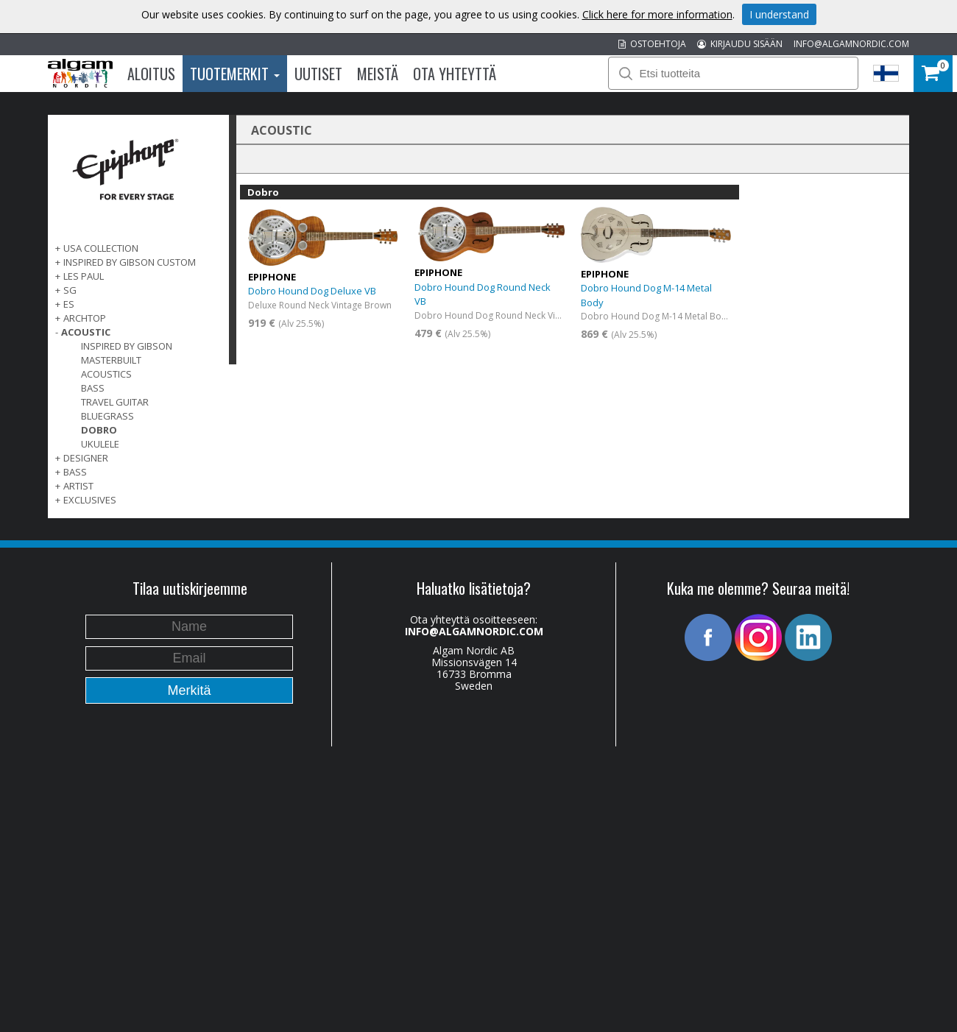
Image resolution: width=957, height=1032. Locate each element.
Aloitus (151, 74)
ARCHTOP (84, 318)
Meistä (377, 74)
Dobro (99, 430)
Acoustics (106, 374)
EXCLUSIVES (89, 499)
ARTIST (78, 485)
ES (68, 304)
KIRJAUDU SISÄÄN (740, 44)
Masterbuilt (111, 360)
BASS (75, 471)
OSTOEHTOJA (652, 44)
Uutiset (318, 74)
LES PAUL (83, 276)
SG (70, 290)
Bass (93, 388)
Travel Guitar (115, 402)
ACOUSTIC (85, 332)
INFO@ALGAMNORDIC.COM (851, 44)
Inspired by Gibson (126, 346)
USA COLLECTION (100, 248)
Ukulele (100, 443)
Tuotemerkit (235, 74)
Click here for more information (657, 14)
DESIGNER (85, 457)
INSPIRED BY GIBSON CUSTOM (129, 262)
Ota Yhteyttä (454, 74)
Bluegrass (107, 416)
